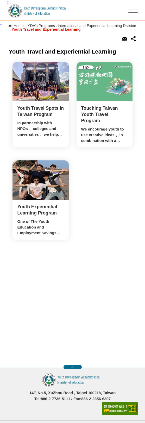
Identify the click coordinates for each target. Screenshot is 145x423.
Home (18, 26)
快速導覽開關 (72, 367)
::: (9, 2)
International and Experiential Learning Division (97, 26)
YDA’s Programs (41, 26)
